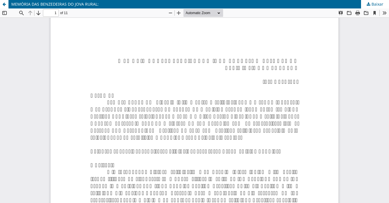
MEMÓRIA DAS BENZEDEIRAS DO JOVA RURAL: (55, 4)
